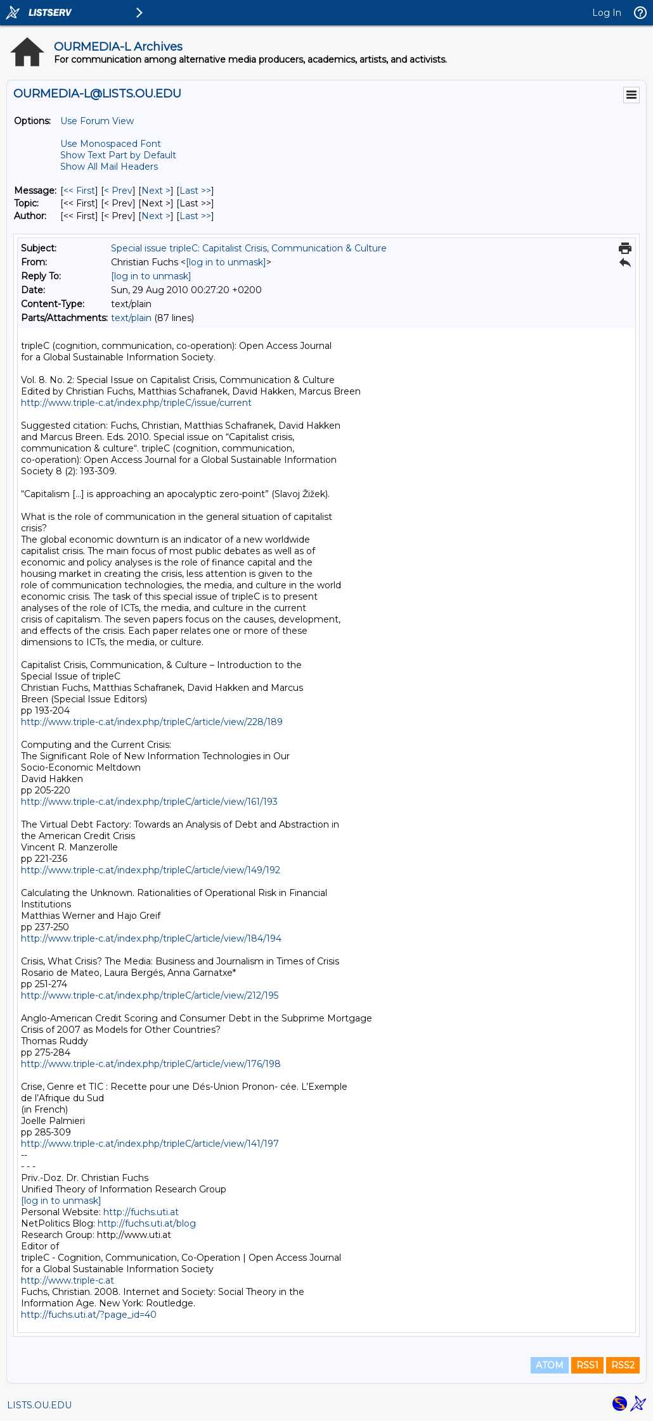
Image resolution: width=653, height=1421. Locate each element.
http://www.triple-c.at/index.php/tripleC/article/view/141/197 (150, 1143)
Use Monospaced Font (110, 143)
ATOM (550, 1365)
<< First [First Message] (79, 190)
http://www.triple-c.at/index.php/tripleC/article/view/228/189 (152, 722)
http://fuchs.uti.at (141, 1212)
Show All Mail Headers (109, 166)
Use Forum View (97, 121)
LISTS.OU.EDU (39, 1405)
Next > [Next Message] (156, 190)
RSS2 (623, 1365)
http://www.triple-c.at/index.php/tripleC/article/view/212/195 (149, 995)
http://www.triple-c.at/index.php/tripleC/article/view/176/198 (151, 1064)
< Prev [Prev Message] (118, 190)
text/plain (131, 318)
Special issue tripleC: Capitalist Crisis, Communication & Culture (249, 248)
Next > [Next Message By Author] (156, 216)
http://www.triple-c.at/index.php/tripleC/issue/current (136, 402)
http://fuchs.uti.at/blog (147, 1223)
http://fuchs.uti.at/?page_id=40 (89, 1314)
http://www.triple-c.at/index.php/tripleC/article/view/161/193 (149, 801)
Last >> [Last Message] (195, 190)
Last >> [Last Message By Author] (195, 216)
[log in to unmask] (226, 262)
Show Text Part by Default (118, 155)
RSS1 (587, 1365)
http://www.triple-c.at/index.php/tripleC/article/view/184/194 (151, 938)
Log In (606, 12)
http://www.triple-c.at (67, 1280)
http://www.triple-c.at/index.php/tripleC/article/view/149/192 (150, 870)
